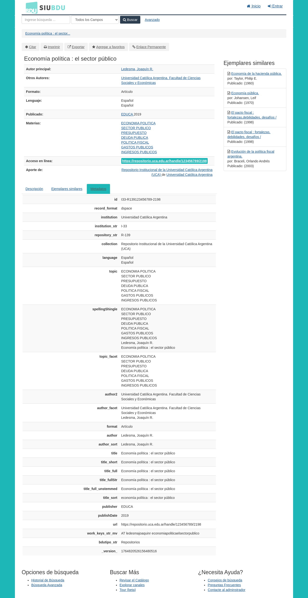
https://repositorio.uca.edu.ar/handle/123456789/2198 (164, 161)
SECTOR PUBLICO (136, 128)
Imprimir (54, 47)
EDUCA (127, 114)
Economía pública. (245, 93)
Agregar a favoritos (110, 47)
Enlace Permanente (151, 47)
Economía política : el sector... (47, 33)
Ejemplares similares (66, 189)
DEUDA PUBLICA (134, 138)
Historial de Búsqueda (47, 580)
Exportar (78, 47)
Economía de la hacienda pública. (256, 74)
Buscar (130, 20)
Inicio (254, 6)
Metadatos (98, 189)
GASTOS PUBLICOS (137, 147)
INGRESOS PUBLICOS (139, 152)
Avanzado (152, 20)
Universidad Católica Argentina (189, 175)
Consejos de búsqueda (225, 580)
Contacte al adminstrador (226, 590)
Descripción (34, 189)
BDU (30, 7)
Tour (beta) (128, 590)
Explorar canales (132, 585)
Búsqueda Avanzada (46, 585)
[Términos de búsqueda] (46, 20)
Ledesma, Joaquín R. (137, 69)
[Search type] (95, 20)
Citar (32, 47)
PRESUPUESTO (134, 133)
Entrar (275, 6)
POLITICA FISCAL (135, 142)
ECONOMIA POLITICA (138, 123)
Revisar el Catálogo (134, 580)
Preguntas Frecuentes (224, 585)
